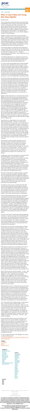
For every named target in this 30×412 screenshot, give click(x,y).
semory (16, 374)
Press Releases (5, 356)
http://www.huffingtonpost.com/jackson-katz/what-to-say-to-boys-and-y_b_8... (14, 338)
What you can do (5, 345)
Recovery (4, 359)
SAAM (3, 360)
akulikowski (17, 355)
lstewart (16, 368)
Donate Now (27, 10)
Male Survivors (5, 355)
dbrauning (17, 362)
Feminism (4, 352)
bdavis (16, 373)
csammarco (17, 360)
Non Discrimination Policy (15, 395)
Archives (4, 379)
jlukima (16, 366)
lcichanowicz (17, 361)
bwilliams (17, 370)
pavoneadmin (17, 354)
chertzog (16, 372)
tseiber (16, 363)
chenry (16, 378)
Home (2, 12)
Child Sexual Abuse (6, 350)
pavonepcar (17, 357)
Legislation (4, 354)
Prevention (4, 358)
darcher (16, 376)
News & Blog (7, 12)
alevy (16, 375)
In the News (3, 342)
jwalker (16, 369)
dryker (16, 367)
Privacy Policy (15, 393)
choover (16, 364)
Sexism (2, 344)
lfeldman (16, 356)
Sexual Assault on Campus (7, 362)
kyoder (16, 358)
